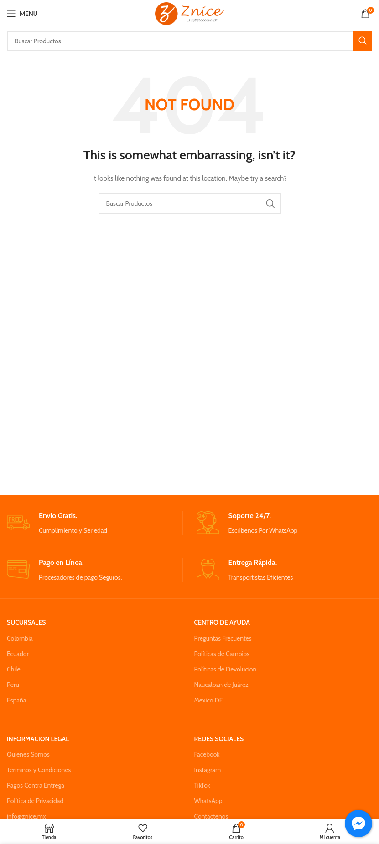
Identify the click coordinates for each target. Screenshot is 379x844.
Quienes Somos (28, 754)
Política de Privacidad (35, 801)
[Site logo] (189, 13)
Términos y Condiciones (39, 770)
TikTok (202, 785)
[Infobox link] (94, 523)
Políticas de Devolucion (225, 669)
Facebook (207, 754)
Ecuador (18, 654)
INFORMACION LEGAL (38, 739)
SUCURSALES (26, 622)
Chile (14, 669)
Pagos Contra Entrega (35, 785)
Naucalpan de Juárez (221, 685)
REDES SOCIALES (219, 739)
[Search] (189, 41)
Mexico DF (208, 700)
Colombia (20, 638)
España (16, 700)
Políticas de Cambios (221, 654)
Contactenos (211, 816)
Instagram (207, 770)
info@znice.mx (26, 816)
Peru (13, 685)
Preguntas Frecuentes (223, 638)
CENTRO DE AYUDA (222, 622)
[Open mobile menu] (22, 14)
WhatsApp (208, 801)
